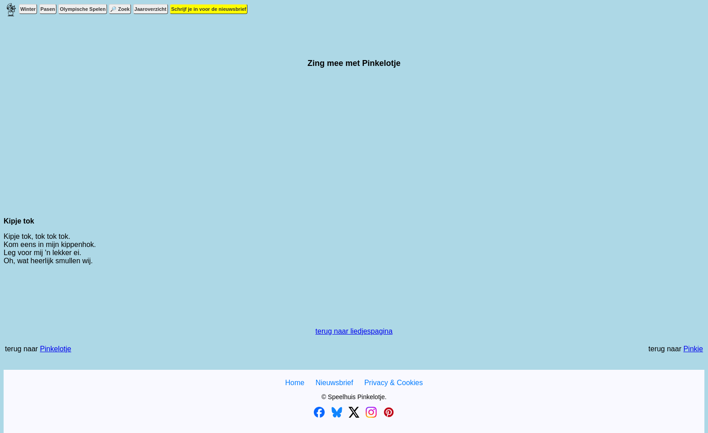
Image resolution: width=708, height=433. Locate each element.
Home (294, 382)
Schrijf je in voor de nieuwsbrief (208, 9)
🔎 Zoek (120, 9)
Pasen (48, 9)
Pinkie (693, 349)
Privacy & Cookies (393, 382)
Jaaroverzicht (151, 9)
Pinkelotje (55, 349)
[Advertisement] (354, 147)
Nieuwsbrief (335, 382)
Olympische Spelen (82, 9)
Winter (28, 9)
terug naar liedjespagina (354, 331)
